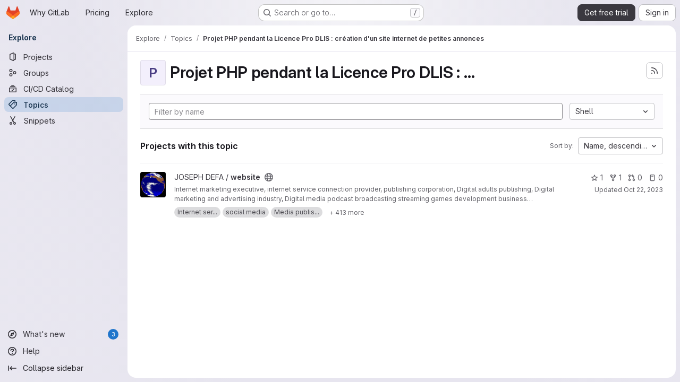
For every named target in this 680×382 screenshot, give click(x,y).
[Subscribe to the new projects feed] (654, 70)
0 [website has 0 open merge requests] (635, 177)
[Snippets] (63, 120)
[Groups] (63, 72)
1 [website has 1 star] (597, 177)
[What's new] (63, 334)
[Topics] (63, 104)
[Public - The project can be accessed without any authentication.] (269, 177)
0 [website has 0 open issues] (656, 177)
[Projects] (63, 56)
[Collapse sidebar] (63, 368)
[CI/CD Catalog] (63, 88)
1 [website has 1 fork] (615, 177)
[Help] (63, 351)
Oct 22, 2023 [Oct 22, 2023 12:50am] (643, 190)
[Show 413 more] (347, 212)
